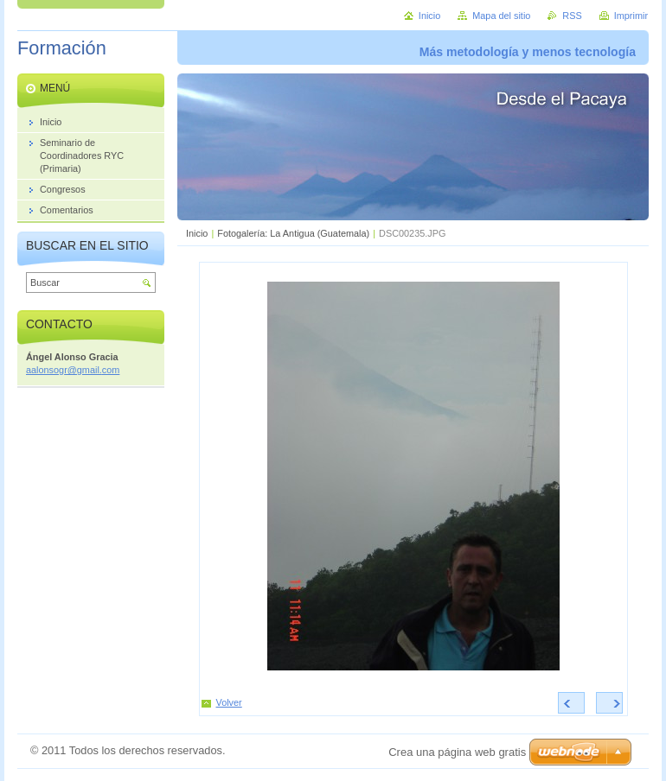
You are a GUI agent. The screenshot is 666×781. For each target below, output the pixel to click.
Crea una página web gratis (457, 752)
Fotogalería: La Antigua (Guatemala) (293, 233)
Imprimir (631, 15)
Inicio (197, 233)
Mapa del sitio (501, 15)
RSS (571, 15)
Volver (229, 702)
